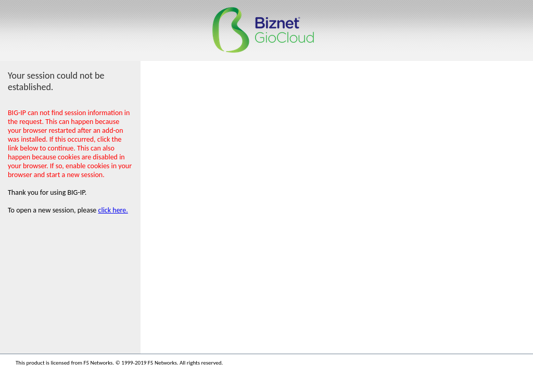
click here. (113, 210)
